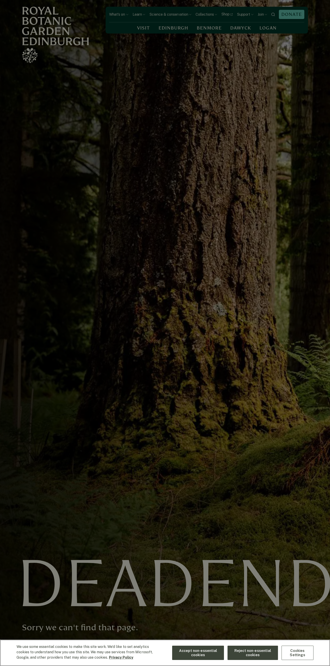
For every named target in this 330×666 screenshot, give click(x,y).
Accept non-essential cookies (198, 653)
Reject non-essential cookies (252, 653)
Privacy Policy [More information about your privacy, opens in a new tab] (121, 657)
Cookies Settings (297, 653)
